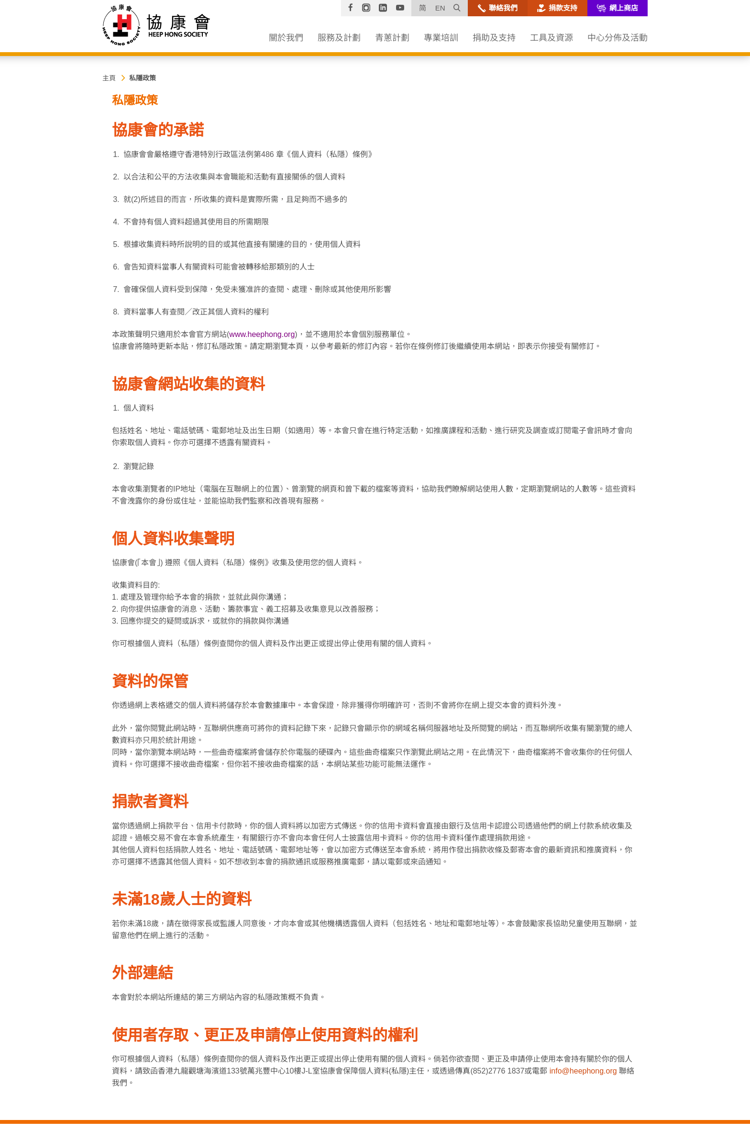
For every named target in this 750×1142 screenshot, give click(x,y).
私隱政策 (142, 78)
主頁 (109, 78)
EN (440, 8)
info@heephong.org (583, 1071)
